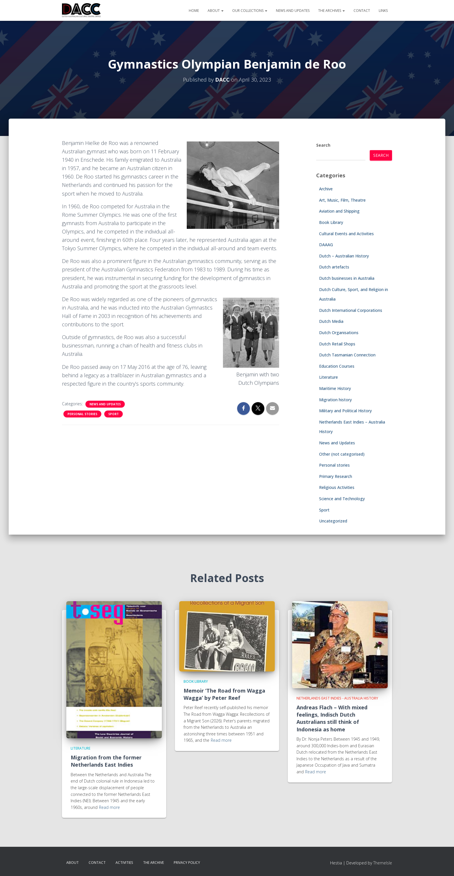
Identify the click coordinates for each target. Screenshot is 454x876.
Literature (328, 377)
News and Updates (293, 10)
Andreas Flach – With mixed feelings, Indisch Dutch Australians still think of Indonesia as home (331, 718)
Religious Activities (336, 487)
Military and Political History (345, 410)
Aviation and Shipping (339, 211)
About (216, 10)
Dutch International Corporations (350, 310)
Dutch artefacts (334, 267)
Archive (326, 189)
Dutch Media (331, 321)
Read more (109, 807)
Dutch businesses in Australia (346, 278)
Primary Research (335, 476)
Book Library (331, 222)
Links (383, 10)
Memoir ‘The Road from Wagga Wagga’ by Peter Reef (224, 694)
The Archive (153, 862)
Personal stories (82, 414)
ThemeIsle (382, 863)
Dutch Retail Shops (337, 344)
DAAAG (326, 244)
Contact (362, 10)
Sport (113, 414)
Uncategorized (333, 521)
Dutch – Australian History (344, 256)
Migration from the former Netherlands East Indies (106, 761)
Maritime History (335, 388)
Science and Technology (342, 498)
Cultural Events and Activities (346, 233)
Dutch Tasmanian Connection (347, 355)
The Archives (331, 10)
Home (194, 10)
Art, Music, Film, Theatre (342, 200)
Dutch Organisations (338, 332)
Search (323, 145)
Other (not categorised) (342, 454)
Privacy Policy (187, 862)
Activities (124, 862)
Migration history (335, 399)
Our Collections (249, 10)
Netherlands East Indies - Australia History (337, 698)
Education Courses (336, 366)
